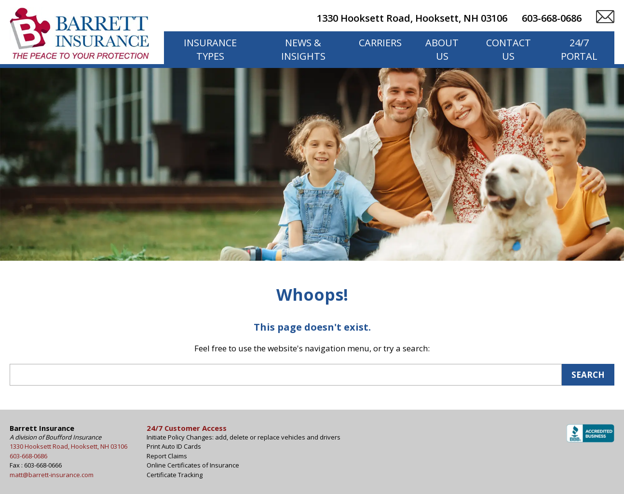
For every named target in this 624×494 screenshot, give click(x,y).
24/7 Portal (579, 49)
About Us (442, 49)
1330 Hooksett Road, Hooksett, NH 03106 (412, 18)
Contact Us (508, 49)
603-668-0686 (552, 18)
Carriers (380, 42)
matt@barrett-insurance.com (52, 474)
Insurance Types (210, 49)
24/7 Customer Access (187, 428)
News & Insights (303, 49)
